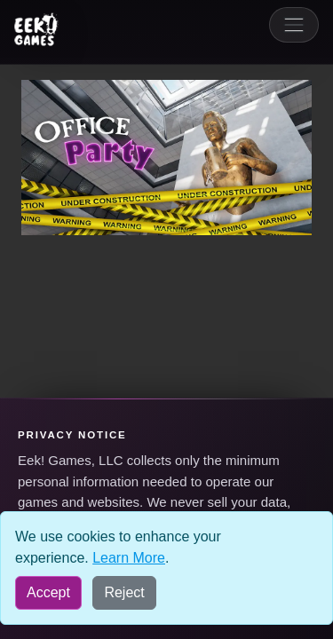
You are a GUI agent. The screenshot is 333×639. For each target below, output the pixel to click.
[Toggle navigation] (294, 25)
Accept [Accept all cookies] (48, 592)
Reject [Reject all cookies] (124, 592)
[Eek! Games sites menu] (36, 29)
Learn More (128, 557)
